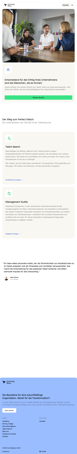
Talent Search (7, 429)
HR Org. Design (7, 424)
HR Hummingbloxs (9, 426)
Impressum (5, 451)
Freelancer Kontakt (9, 434)
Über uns (5, 431)
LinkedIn (42, 421)
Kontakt (66, 5)
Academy (5, 421)
